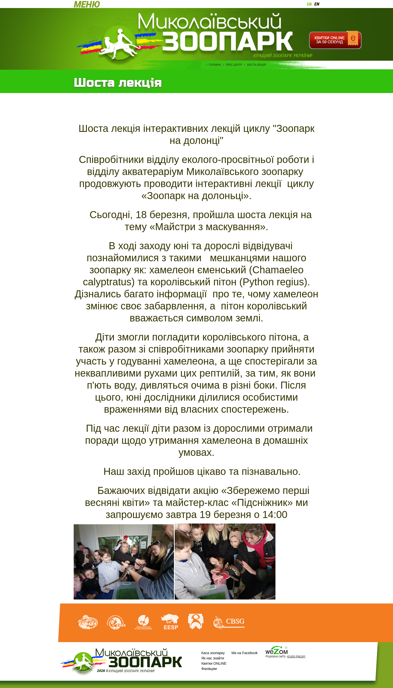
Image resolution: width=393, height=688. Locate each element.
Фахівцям (209, 669)
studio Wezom (296, 656)
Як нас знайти (213, 658)
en (316, 4)
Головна (215, 64)
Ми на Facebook (244, 653)
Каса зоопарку (213, 653)
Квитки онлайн (335, 40)
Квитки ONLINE (214, 663)
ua (309, 4)
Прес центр (234, 64)
